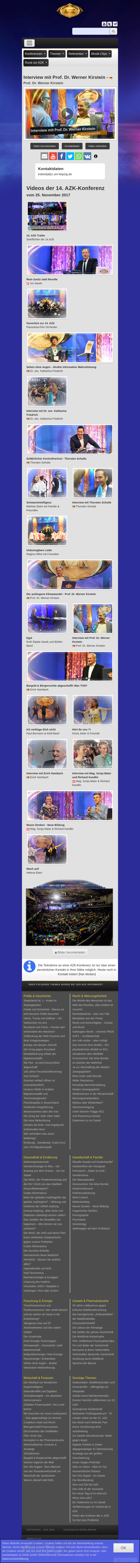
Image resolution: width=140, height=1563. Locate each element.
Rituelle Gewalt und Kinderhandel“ (92, 1161)
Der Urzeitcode (33, 1336)
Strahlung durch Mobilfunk (88, 1358)
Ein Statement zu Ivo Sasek (88, 1502)
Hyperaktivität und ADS (37, 1268)
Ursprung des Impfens (37, 1281)
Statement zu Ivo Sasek (86, 1120)
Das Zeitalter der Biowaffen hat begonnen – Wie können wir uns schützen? (43, 1224)
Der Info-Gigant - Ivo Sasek (88, 1475)
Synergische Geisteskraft (87, 1409)
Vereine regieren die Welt (39, 1462)
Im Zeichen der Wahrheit (87, 1062)
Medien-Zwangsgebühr (86, 1089)
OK (123, 1548)
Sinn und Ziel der (82, 1484)
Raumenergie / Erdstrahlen (40, 1358)
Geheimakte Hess (34, 1129)
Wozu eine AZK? (82, 1497)
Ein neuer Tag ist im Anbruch (89, 1493)
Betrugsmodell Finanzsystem (41, 1426)
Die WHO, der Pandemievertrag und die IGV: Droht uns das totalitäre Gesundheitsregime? (45, 1184)
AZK (96, 1484)
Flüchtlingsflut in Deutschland (41, 1102)
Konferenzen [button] (34, 53)
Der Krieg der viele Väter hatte (42, 1116)
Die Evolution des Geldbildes (41, 1431)
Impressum (33, 1539)
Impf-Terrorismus (34, 1272)
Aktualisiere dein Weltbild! (87, 1053)
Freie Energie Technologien (40, 1341)
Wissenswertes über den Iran (41, 1111)
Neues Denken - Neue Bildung (90, 1206)
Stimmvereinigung (83, 1107)
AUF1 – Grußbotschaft (85, 1036)
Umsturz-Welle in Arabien (39, 1089)
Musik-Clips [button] (99, 53)
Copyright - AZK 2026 (40, 1530)
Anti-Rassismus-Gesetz (86, 1116)
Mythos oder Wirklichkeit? (87, 1102)
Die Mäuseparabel (83, 1179)
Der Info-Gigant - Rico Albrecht (42, 1466)
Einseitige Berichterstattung (88, 1084)
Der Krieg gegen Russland (39, 1049)
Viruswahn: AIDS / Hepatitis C (41, 1286)
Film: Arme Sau (33, 1435)
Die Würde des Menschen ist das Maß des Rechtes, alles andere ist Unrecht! (92, 1005)
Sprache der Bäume (84, 1363)
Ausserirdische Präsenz (86, 1471)
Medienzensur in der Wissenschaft (92, 1093)
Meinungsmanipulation (85, 1098)
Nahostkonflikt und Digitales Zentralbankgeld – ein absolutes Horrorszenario (43, 1396)
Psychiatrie (79, 1219)
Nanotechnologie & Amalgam (41, 1277)
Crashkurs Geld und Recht (39, 1422)
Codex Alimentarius (35, 1192)
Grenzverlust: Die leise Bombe (90, 1058)
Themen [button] (56, 53)
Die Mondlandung (82, 1480)
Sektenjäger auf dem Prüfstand (90, 1228)
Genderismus (80, 1175)
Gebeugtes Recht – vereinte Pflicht (93, 1031)
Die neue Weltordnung (37, 1120)
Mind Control (80, 1197)
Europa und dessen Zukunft (40, 1044)
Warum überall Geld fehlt (38, 1480)
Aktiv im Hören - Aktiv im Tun (89, 1466)
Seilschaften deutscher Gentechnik (93, 1354)
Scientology (79, 1224)
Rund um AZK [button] (35, 62)
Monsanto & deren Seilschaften (91, 1349)
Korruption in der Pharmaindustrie (44, 1440)
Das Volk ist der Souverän (87, 1489)
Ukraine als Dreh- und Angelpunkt (44, 1124)
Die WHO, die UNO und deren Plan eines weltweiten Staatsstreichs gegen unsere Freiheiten (45, 1237)
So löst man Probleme (85, 1520)
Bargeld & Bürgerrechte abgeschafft (45, 1457)
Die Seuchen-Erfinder (36, 1250)
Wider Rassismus (82, 1080)
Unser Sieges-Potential (86, 1462)
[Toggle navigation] (29, 43)
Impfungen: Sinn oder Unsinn (41, 1290)
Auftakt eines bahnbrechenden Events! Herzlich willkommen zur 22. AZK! (94, 1400)
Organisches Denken (84, 1210)
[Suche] (91, 31)
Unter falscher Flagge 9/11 (88, 1111)
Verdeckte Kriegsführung (38, 1107)
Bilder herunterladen (70, 952)
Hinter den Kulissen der (86, 1515)
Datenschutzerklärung (80, 1530)
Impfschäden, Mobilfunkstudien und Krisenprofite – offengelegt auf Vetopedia (93, 1387)
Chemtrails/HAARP (83, 1323)
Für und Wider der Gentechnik (90, 1345)
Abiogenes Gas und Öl (37, 1323)
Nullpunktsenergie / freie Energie (43, 1354)
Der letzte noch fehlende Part (89, 1422)
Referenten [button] (77, 53)
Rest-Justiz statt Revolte (86, 1076)
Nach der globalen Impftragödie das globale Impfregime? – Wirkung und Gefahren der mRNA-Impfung (45, 1202)
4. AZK (105, 1515)
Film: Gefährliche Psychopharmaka (93, 1341)
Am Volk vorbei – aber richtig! (89, 1040)
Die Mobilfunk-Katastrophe (88, 1336)
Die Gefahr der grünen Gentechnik (92, 1332)
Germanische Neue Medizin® (41, 1255)
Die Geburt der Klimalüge (87, 1327)
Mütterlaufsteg (81, 1201)
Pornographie (80, 1215)
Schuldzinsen (32, 1453)
